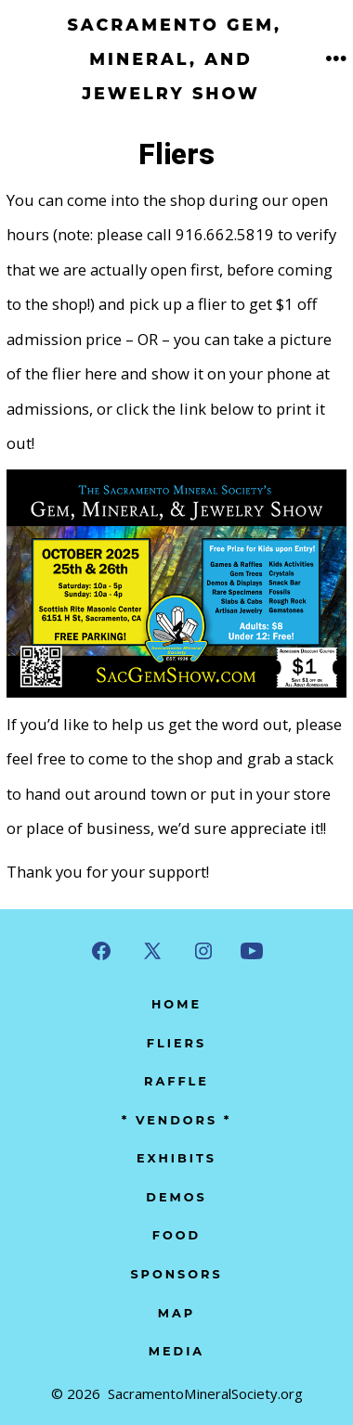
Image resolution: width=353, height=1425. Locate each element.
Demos (176, 1197)
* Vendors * (177, 1120)
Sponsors (176, 1274)
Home (176, 1004)
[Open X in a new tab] (152, 951)
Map (176, 1313)
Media (176, 1351)
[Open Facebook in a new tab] (101, 951)
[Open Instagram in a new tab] (203, 951)
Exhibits (176, 1158)
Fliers (176, 1043)
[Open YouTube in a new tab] (251, 951)
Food (176, 1235)
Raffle (176, 1081)
